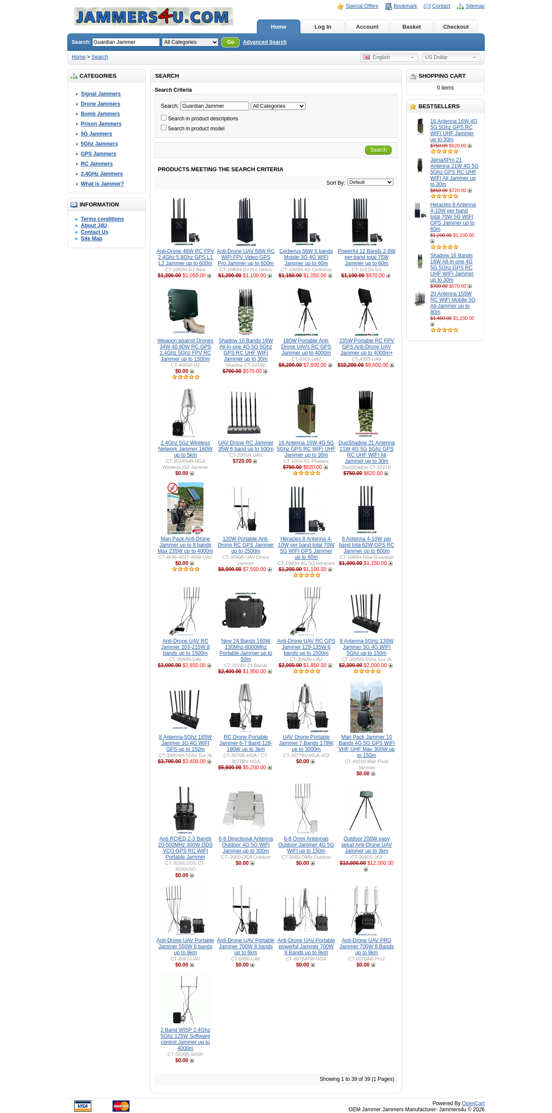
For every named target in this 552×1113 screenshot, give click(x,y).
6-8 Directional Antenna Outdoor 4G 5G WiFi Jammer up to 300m (246, 845)
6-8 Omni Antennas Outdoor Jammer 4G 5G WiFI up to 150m (306, 845)
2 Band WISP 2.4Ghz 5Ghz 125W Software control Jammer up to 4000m (185, 1039)
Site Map (91, 239)
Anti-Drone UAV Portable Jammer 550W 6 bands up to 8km (185, 946)
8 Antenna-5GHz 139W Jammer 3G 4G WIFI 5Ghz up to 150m (366, 647)
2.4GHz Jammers (102, 174)
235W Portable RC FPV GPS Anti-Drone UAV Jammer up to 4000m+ (366, 347)
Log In (323, 26)
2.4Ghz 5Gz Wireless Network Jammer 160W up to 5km (185, 449)
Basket (411, 26)
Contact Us (94, 232)
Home (278, 26)
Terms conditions (102, 219)
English (376, 57)
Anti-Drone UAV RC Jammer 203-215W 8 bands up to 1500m (185, 647)
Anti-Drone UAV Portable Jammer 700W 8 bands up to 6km (246, 946)
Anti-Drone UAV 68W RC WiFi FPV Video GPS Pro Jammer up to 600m (246, 257)
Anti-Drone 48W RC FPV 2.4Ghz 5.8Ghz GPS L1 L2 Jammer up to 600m (185, 257)
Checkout (456, 26)
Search (100, 57)
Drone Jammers (100, 104)
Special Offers (362, 6)
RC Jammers (97, 164)
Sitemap (475, 6)
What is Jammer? (102, 184)
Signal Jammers (101, 94)
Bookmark (405, 6)
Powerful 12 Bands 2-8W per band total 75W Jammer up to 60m (367, 257)
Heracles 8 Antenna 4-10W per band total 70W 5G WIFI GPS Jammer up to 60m (453, 217)
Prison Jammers (101, 124)
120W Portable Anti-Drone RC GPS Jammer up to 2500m (246, 545)
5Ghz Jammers (99, 144)
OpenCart (473, 1103)
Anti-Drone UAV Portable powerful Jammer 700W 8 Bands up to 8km (306, 946)
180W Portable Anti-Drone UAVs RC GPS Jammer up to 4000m (306, 347)
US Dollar (436, 57)
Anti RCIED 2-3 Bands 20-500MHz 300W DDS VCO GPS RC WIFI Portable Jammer (185, 848)
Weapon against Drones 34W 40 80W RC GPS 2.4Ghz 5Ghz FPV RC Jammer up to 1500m (185, 350)
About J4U (94, 226)
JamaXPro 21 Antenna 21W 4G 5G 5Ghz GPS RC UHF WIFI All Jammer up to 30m (454, 172)
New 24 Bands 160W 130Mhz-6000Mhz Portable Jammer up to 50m (245, 650)
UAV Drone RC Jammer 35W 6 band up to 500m (245, 446)
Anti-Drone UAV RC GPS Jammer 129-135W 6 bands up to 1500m (306, 647)
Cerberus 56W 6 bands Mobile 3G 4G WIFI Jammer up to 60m (306, 257)
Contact (441, 6)
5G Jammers (96, 134)
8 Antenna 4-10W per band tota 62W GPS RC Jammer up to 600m (366, 545)
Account (367, 26)
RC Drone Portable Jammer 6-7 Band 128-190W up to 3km (246, 743)
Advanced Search (265, 42)
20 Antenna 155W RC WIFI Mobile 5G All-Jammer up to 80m (453, 303)
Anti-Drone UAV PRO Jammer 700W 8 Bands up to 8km (366, 946)
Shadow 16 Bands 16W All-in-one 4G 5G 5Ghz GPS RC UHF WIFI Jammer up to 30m (452, 268)
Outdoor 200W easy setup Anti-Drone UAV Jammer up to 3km (366, 845)
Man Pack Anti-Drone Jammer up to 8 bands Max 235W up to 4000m (185, 545)
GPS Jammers (98, 154)
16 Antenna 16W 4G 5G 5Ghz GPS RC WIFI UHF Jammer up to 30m (453, 130)
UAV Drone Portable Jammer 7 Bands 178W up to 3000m (306, 743)
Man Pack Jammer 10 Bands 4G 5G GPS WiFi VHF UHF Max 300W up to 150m (367, 746)
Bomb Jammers (100, 114)
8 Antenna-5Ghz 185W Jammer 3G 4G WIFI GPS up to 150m (185, 743)
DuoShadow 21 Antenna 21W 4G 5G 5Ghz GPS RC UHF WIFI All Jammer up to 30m (367, 452)
